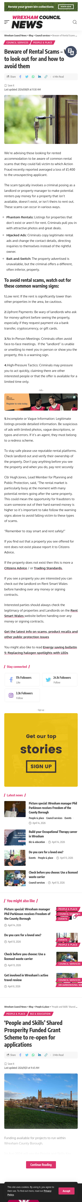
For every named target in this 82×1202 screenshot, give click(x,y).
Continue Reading (41, 1166)
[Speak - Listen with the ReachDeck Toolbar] (71, 52)
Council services (17, 44)
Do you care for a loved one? (46, 853)
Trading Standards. (48, 570)
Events (67, 819)
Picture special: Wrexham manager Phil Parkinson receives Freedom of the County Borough (53, 809)
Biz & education (37, 843)
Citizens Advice (15, 570)
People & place (42, 44)
